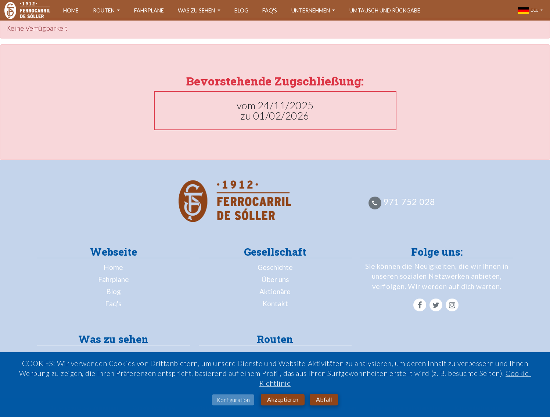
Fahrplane (149, 10)
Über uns (275, 279)
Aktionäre (275, 291)
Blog (241, 10)
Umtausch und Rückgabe (384, 10)
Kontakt (275, 303)
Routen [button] (104, 10)
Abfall (324, 401)
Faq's (269, 10)
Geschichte (275, 267)
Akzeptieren (282, 401)
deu (528, 10)
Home (71, 10)
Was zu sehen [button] (197, 10)
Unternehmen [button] (311, 10)
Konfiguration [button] (233, 401)
